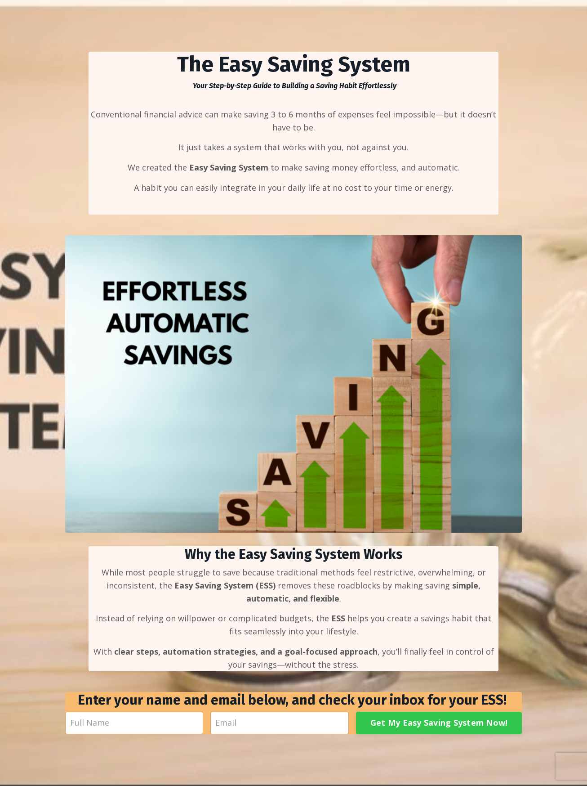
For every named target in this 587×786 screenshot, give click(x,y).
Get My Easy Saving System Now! (439, 722)
